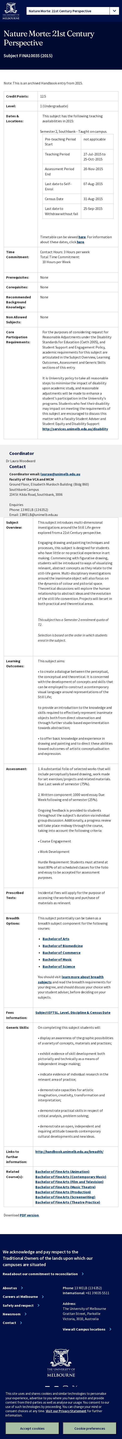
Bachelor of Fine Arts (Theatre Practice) (67, 1202)
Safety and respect (18, 1305)
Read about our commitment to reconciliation (40, 1274)
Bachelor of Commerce (62, 952)
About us (10, 1288)
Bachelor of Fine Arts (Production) (63, 1192)
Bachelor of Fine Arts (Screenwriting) (65, 1197)
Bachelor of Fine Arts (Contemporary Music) (70, 1176)
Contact (9, 1322)
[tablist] (72, 11)
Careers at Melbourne (20, 1296)
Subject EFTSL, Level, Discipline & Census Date (72, 1012)
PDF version (29, 1215)
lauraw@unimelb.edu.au (60, 474)
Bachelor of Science (59, 966)
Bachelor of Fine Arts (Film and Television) (69, 1181)
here (82, 237)
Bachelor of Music (57, 959)
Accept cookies (32, 1428)
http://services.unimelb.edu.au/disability (75, 429)
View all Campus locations (84, 1329)
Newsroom (12, 1314)
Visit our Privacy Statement (66, 1411)
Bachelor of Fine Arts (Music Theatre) (65, 1187)
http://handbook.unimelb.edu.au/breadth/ (69, 1151)
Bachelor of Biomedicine (63, 945)
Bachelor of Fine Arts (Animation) (62, 1171)
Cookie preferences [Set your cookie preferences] (89, 1428)
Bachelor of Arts (56, 938)
